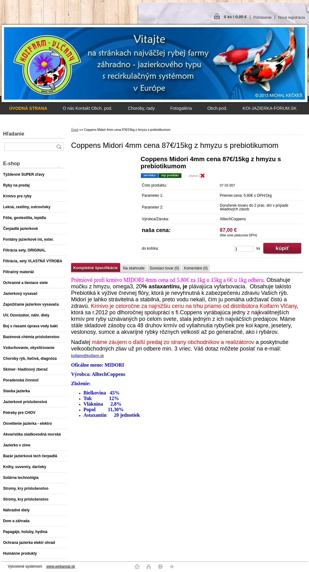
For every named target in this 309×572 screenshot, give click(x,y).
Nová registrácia (291, 17)
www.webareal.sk (60, 566)
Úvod (74, 129)
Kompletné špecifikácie (95, 267)
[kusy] (243, 249)
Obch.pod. (217, 108)
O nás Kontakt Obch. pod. (87, 108)
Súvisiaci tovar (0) (164, 268)
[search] (59, 147)
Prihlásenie (262, 17)
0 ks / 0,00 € (235, 17)
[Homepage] (28, 108)
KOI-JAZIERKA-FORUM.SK (270, 108)
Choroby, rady (141, 108)
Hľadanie (13, 133)
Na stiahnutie (134, 268)
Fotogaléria (181, 108)
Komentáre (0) (196, 268)
